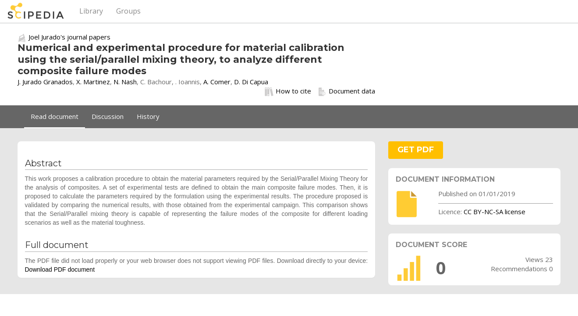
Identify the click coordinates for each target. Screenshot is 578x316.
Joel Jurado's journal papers (69, 36)
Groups (128, 11)
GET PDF (415, 149)
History (148, 116)
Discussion (108, 116)
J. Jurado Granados (45, 81)
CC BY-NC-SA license (494, 211)
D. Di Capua (251, 81)
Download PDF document (60, 269)
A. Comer (216, 81)
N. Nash (125, 81)
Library (91, 11)
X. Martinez (93, 81)
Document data (346, 91)
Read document (54, 116)
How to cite (288, 91)
